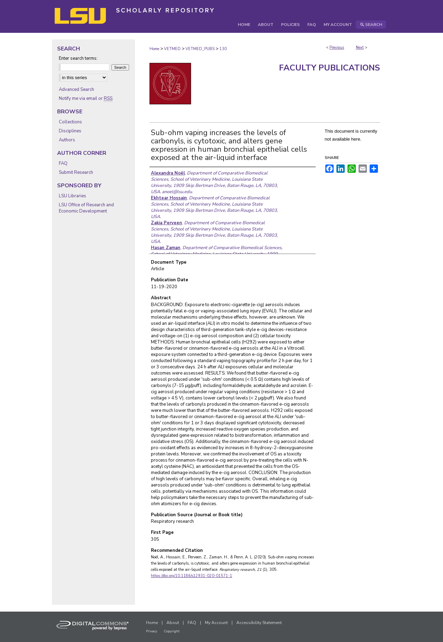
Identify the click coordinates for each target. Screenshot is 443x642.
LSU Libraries (72, 196)
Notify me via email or (85, 98)
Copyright (172, 631)
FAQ (63, 163)
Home (154, 48)
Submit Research (76, 172)
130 (223, 48)
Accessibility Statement (259, 622)
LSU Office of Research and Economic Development (86, 208)
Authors (67, 140)
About (172, 622)
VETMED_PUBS (200, 48)
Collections (70, 122)
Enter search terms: (78, 58)
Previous (336, 47)
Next (360, 47)
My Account (216, 622)
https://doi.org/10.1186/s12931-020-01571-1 (191, 575)
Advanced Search (76, 89)
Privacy (151, 631)
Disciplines (70, 131)
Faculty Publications (329, 67)
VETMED (172, 48)
